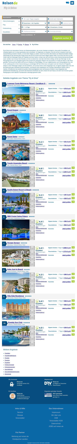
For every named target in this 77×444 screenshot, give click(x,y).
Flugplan (7, 358)
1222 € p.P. (69, 92)
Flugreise (7, 360)
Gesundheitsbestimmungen (12, 371)
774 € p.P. (69, 278)
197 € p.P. (69, 194)
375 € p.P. (69, 88)
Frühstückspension (10, 367)
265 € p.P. (69, 274)
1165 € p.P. (69, 171)
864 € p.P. (69, 224)
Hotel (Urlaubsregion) (8, 21)
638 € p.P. (69, 198)
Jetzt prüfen (68, 95)
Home (14, 44)
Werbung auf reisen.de (20, 436)
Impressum (56, 412)
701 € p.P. (69, 145)
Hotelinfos (38, 98)
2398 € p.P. (69, 247)
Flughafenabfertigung (10, 355)
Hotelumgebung (40, 100)
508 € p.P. (69, 300)
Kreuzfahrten (6, 32)
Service (20, 44)
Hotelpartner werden (20, 439)
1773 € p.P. (69, 251)
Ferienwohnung (7, 28)
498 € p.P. (69, 115)
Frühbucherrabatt (9, 365)
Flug (4, 24)
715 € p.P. (69, 331)
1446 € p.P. (69, 118)
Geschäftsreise (9, 369)
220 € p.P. (69, 327)
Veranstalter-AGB (56, 421)
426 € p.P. (69, 168)
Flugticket (7, 362)
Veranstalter (20, 418)
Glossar (27, 44)
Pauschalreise (7, 17)
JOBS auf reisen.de (56, 426)
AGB (56, 418)
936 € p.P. (69, 304)
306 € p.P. (69, 221)
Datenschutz (56, 423)
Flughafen (7, 353)
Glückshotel (8, 374)
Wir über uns (56, 415)
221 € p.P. (69, 141)
